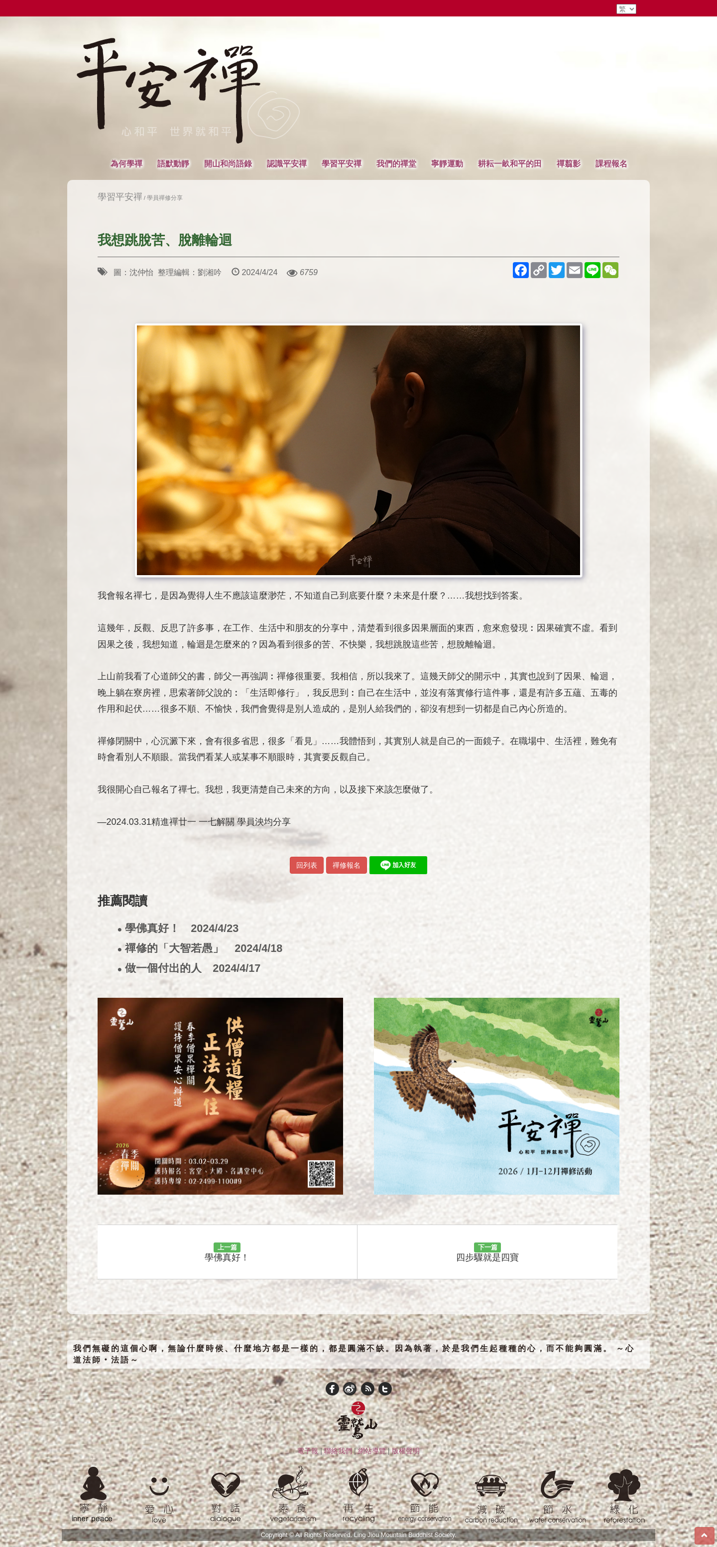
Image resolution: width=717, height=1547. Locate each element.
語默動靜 (173, 163)
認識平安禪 (287, 163)
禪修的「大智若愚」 (200, 948)
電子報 (307, 1451)
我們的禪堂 (396, 163)
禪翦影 (569, 163)
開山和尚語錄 (228, 163)
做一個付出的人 (189, 968)
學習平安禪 (341, 163)
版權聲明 (406, 1451)
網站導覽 (372, 1451)
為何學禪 (126, 163)
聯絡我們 (338, 1451)
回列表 (306, 865)
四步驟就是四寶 (487, 1252)
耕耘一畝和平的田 (510, 163)
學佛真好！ (178, 928)
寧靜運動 (447, 163)
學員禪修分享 (165, 197)
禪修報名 (346, 865)
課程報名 (611, 163)
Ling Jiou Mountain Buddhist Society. (405, 1535)
